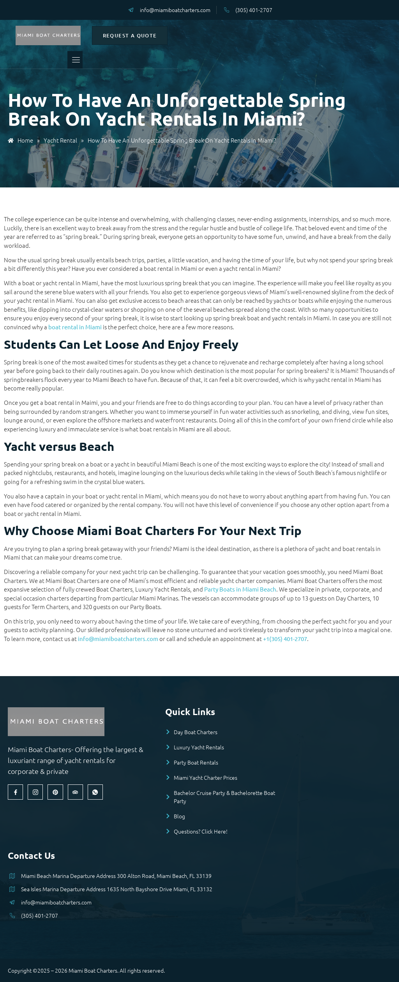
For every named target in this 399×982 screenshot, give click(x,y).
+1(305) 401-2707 (285, 638)
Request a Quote (295, 35)
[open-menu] (186, 60)
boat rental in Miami (75, 326)
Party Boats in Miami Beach (240, 589)
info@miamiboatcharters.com (118, 638)
